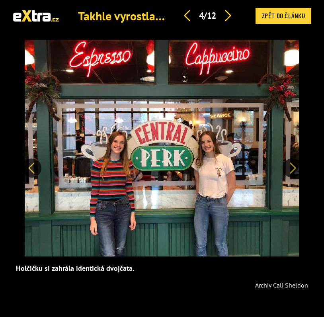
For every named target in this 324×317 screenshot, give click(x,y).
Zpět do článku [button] (283, 15)
